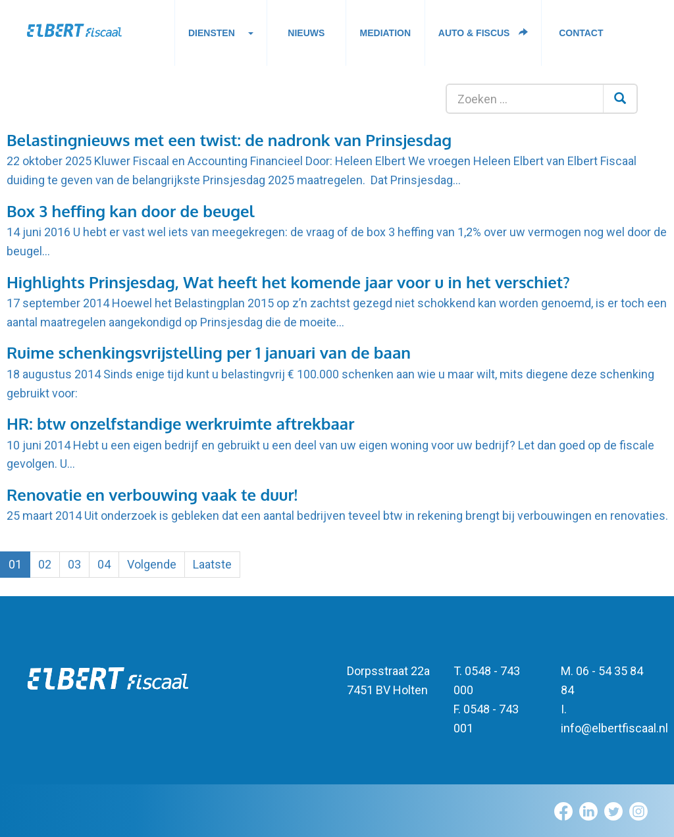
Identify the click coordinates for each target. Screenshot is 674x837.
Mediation (385, 33)
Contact (581, 33)
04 (104, 564)
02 (44, 564)
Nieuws (306, 33)
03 (74, 564)
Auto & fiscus (483, 33)
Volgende (151, 564)
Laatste (212, 564)
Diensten (220, 36)
